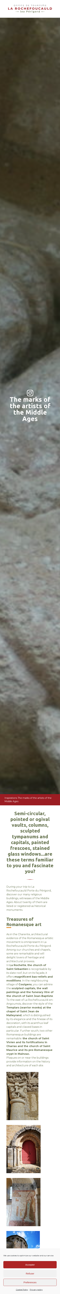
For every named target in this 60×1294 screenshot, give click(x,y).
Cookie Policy (22, 1289)
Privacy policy (36, 1289)
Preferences (30, 1282)
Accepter (30, 1264)
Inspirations (10, 798)
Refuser (30, 1273)
